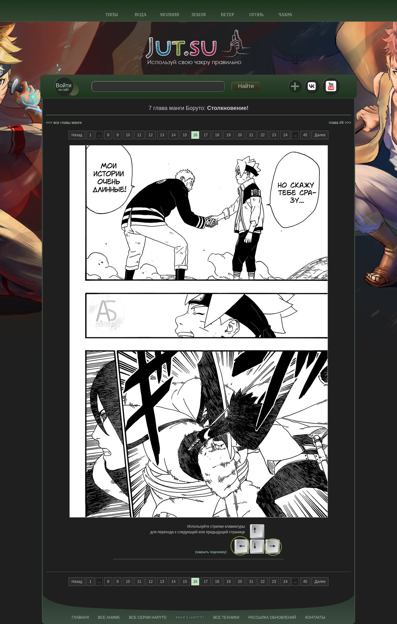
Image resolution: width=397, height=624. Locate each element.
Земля (198, 14)
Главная (80, 617)
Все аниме (109, 617)
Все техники (226, 617)
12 (151, 135)
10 (128, 135)
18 (217, 135)
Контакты (315, 617)
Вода (140, 14)
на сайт (63, 86)
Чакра (285, 14)
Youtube (331, 86)
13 (162, 135)
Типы (111, 14)
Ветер (227, 14)
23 (274, 135)
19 (228, 135)
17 (206, 135)
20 (240, 135)
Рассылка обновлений (272, 617)
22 (263, 135)
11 (139, 135)
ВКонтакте (312, 86)
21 (251, 135)
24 (285, 135)
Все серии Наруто (148, 617)
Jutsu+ (294, 86)
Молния (169, 14)
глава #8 (336, 122)
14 (174, 135)
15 (185, 135)
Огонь (256, 14)
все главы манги (67, 122)
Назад (77, 135)
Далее (319, 135)
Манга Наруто (190, 617)
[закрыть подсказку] (210, 552)
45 (305, 135)
